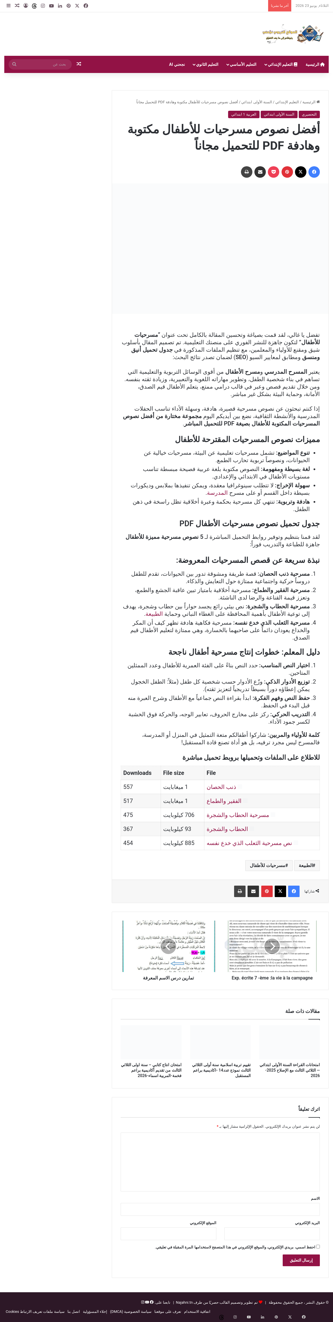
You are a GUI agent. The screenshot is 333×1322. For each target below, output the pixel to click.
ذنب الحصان (221, 786)
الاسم (315, 1198)
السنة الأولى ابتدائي (256, 102)
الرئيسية (315, 64)
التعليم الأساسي (243, 64)
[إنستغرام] (142, 1302)
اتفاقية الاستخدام (197, 1311)
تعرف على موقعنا (167, 1311)
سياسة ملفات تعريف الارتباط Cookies (35, 1311)
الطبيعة (154, 613)
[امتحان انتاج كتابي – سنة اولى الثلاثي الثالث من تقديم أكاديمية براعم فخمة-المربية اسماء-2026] (151, 1042)
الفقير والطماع (224, 800)
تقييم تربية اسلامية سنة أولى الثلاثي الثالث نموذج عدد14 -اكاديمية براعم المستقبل (221, 1070)
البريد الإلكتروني (307, 1223)
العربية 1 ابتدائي (243, 114)
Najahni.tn (184, 1302)
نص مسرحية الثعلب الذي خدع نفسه (249, 843)
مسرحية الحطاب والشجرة (238, 815)
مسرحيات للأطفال (267, 865)
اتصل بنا (73, 1311)
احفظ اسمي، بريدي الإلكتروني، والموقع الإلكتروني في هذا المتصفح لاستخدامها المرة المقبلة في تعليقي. (235, 1247)
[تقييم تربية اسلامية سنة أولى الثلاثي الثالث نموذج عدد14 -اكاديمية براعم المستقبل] (220, 1042)
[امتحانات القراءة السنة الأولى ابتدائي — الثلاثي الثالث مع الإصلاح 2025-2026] (289, 1042)
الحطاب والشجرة (227, 829)
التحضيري (309, 114)
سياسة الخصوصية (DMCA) (130, 1311)
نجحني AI (177, 64)
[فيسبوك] (151, 1302)
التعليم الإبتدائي (282, 64)
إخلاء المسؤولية (95, 1311)
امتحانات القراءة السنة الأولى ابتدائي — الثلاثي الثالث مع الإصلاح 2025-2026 (290, 1070)
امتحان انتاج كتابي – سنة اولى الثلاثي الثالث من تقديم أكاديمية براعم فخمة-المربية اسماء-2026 (151, 1070)
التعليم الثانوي (207, 64)
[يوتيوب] (146, 1302)
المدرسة (217, 492)
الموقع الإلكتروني (203, 1223)
